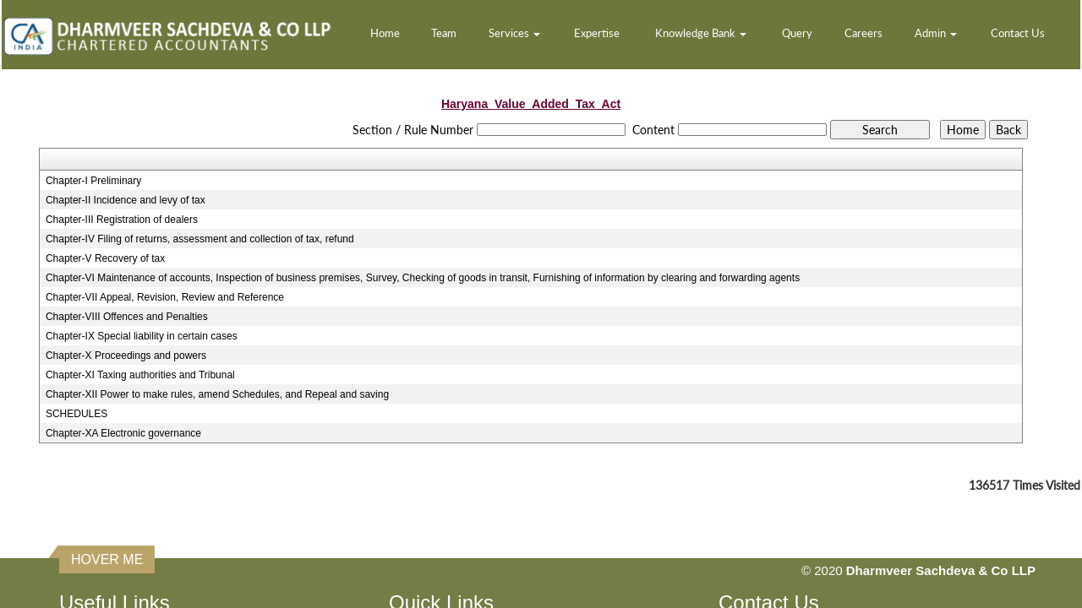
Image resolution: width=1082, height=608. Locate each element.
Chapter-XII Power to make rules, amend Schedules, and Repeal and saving (217, 394)
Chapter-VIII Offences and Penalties (127, 317)
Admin (936, 33)
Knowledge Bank (700, 33)
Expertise (597, 33)
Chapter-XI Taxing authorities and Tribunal (140, 375)
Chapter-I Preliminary (93, 181)
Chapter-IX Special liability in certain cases (142, 336)
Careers (863, 33)
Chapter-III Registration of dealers (122, 219)
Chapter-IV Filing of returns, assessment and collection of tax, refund (200, 239)
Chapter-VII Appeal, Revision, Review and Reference (165, 297)
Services (514, 33)
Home (385, 33)
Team (443, 33)
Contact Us (1018, 33)
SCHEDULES (76, 414)
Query (797, 33)
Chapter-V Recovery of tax (105, 258)
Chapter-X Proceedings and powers (126, 355)
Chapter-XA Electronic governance (123, 433)
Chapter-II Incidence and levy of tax (125, 200)
